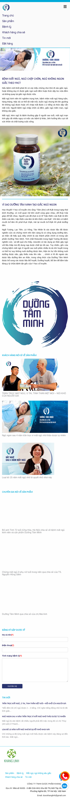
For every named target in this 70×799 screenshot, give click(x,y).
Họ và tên (7, 635)
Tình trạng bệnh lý (12, 656)
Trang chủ (8, 15)
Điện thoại (8, 645)
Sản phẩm (8, 21)
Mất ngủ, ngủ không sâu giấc (38, 773)
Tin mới (6, 38)
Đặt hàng (7, 43)
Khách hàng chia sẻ (13, 32)
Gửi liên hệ (12, 686)
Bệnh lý (6, 27)
